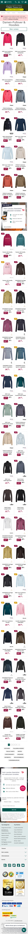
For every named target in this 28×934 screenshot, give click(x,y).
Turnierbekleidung (14, 760)
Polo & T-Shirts (10, 751)
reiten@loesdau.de (18, 920)
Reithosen (7, 748)
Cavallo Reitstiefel (18, 827)
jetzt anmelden (7, 226)
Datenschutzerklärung (7, 818)
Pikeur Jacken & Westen (20, 836)
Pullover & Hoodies (18, 748)
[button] (2, 2)
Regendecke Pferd (6, 833)
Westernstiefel (5, 835)
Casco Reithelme (18, 830)
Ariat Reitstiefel (18, 834)
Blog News (17, 801)
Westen (20, 751)
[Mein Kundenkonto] (19, 3)
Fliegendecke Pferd (6, 827)
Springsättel (4, 844)
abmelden (14, 819)
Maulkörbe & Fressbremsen (5, 830)
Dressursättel (4, 837)
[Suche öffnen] (16, 2)
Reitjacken (20, 754)
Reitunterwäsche (19, 757)
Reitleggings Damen (6, 842)
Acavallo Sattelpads (19, 843)
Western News (7, 801)
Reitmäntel (8, 757)
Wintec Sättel (17, 841)
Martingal (3, 839)
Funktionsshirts (9, 754)
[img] (25, 2)
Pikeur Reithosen (18, 832)
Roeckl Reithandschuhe (20, 838)
